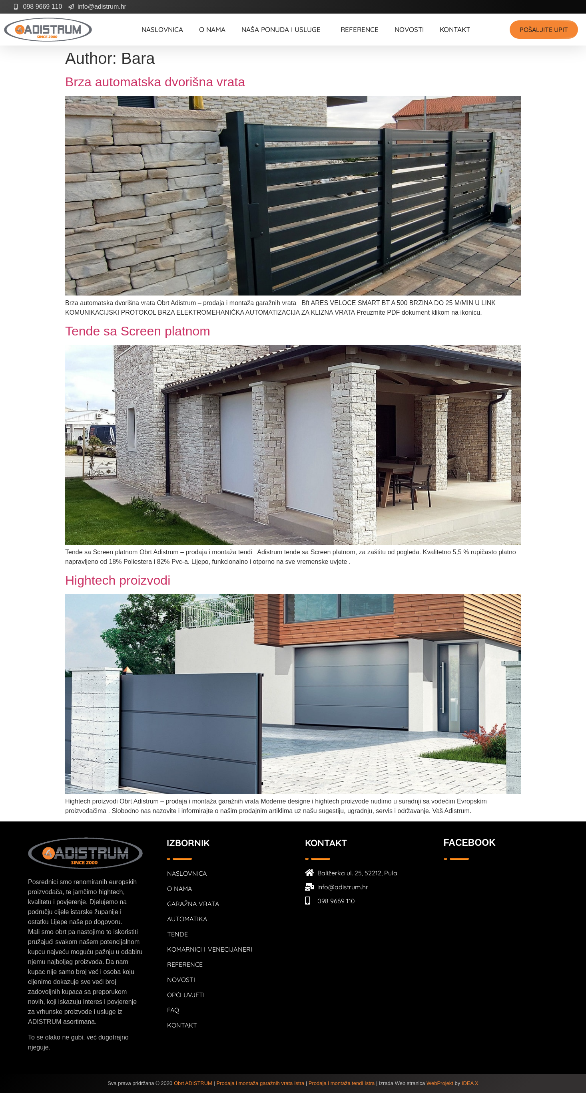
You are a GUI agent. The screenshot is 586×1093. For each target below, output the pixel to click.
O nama (212, 29)
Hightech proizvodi (117, 580)
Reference (360, 29)
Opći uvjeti (186, 995)
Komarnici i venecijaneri (209, 949)
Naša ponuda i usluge (283, 29)
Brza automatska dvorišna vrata (155, 82)
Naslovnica (162, 29)
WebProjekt (440, 1083)
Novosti (409, 29)
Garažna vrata (193, 904)
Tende (177, 934)
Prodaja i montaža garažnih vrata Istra (261, 1083)
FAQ (173, 1010)
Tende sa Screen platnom (137, 331)
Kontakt (455, 29)
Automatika (187, 919)
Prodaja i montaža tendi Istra (342, 1083)
